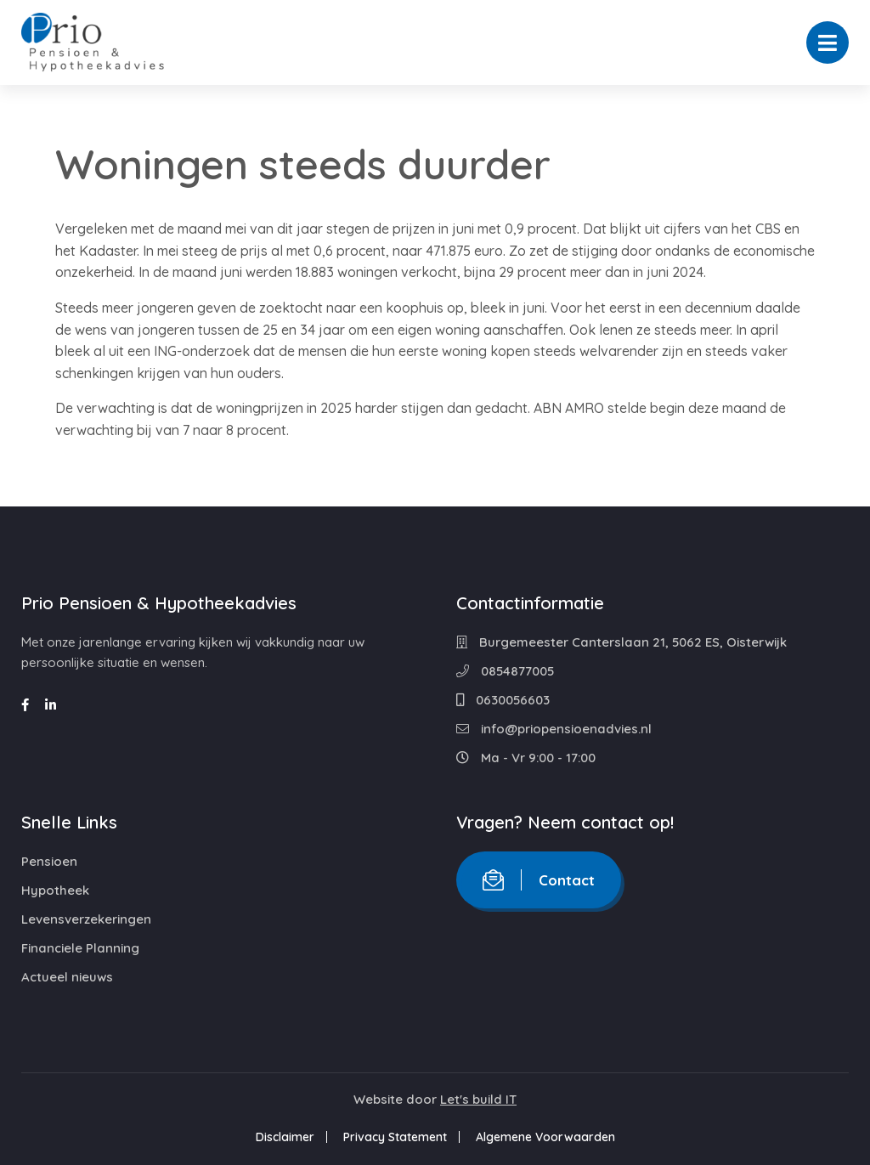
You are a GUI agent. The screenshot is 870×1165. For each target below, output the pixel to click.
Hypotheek (55, 890)
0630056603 (503, 700)
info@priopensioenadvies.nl (554, 729)
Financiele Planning (80, 948)
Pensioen (49, 861)
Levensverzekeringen (86, 919)
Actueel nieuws (67, 977)
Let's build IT (478, 1099)
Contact (539, 880)
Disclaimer (285, 1137)
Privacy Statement (395, 1137)
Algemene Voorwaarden (545, 1137)
